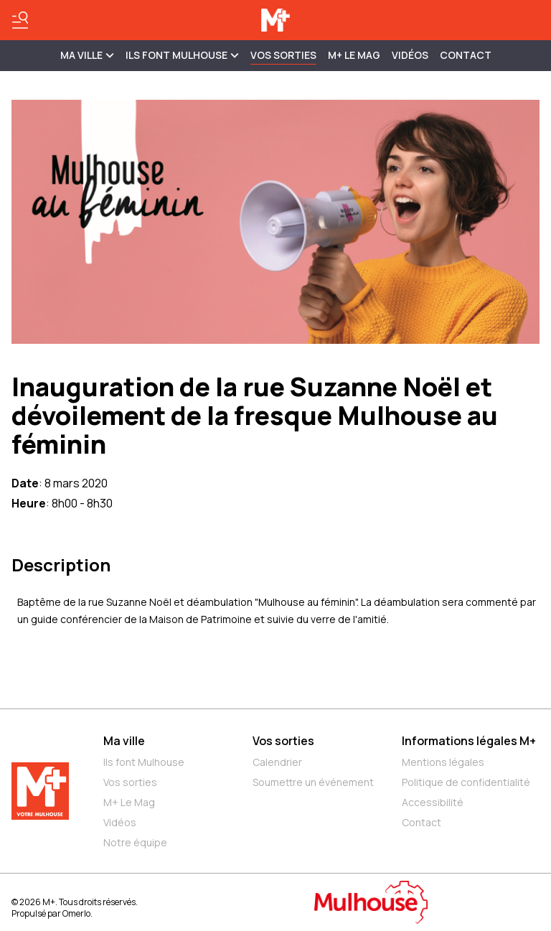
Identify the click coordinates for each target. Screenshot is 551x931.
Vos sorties (283, 55)
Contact (465, 55)
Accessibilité (432, 802)
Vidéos (410, 55)
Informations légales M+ (469, 741)
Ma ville (124, 741)
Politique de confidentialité (466, 782)
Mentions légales (443, 762)
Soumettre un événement (313, 782)
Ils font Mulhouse (143, 762)
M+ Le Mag (354, 55)
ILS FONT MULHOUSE (182, 55)
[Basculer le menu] (20, 20)
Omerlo (76, 913)
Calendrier (277, 762)
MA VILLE (87, 55)
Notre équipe (135, 842)
